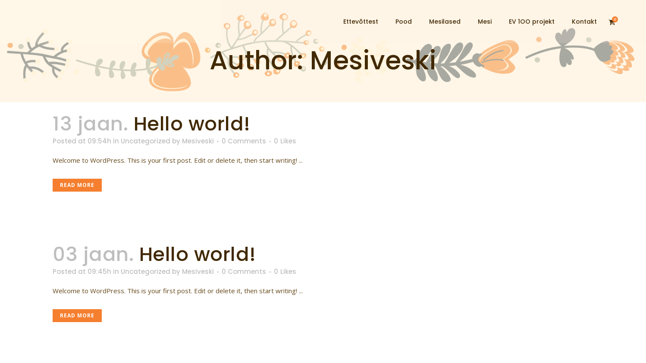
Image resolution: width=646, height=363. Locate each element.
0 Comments (244, 141)
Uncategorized (145, 141)
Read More (77, 185)
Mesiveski (198, 141)
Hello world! (192, 123)
